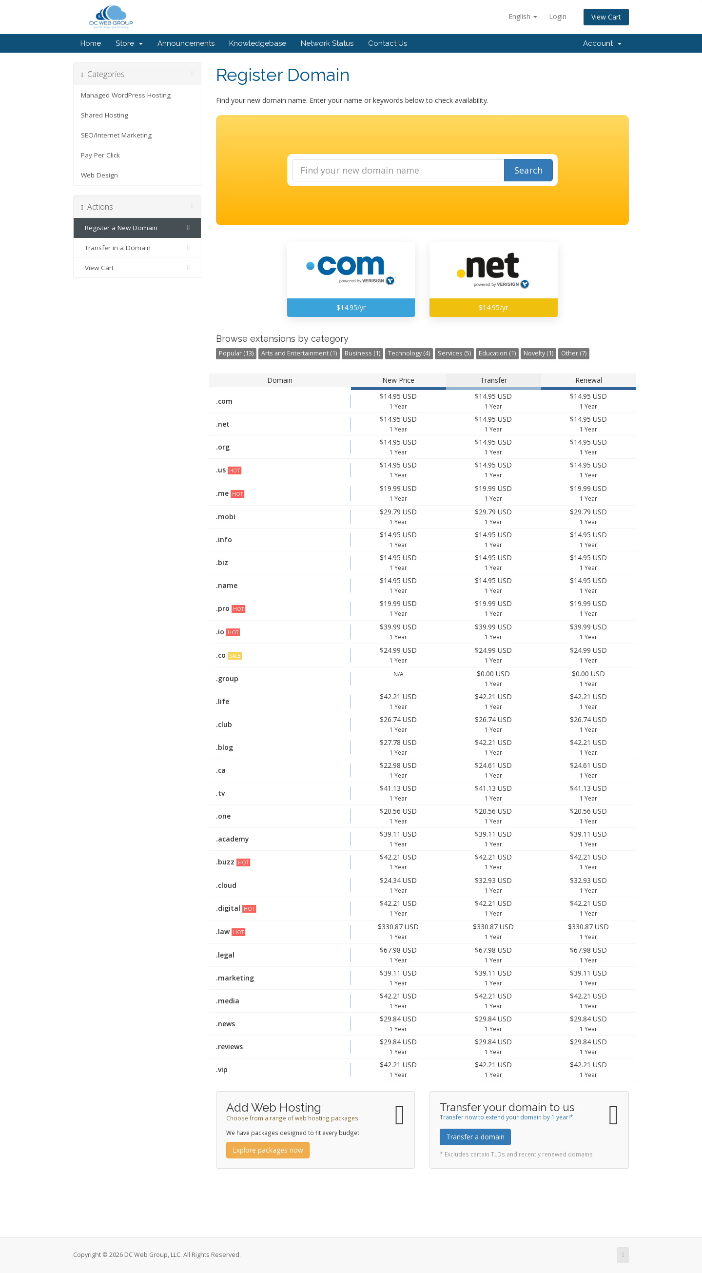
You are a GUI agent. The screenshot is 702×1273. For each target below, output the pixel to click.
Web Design (99, 175)
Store (129, 43)
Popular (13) (236, 353)
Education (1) (497, 353)
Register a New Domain (137, 228)
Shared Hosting (104, 115)
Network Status (327, 43)
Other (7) (573, 353)
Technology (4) (409, 353)
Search (528, 170)
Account (602, 43)
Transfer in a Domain (137, 248)
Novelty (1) (538, 353)
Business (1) (362, 353)
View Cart (606, 16)
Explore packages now (268, 1150)
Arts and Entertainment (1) (299, 353)
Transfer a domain (475, 1136)
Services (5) (454, 353)
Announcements (185, 43)
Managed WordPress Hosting (126, 95)
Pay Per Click (100, 155)
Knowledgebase (257, 43)
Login (557, 16)
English (522, 16)
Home (90, 43)
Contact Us (387, 43)
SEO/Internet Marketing (116, 135)
